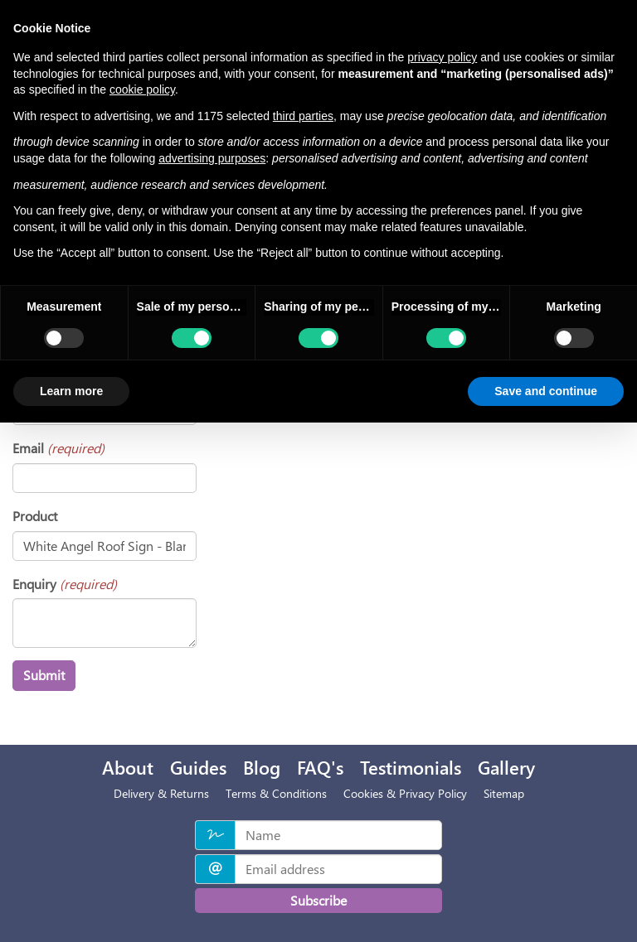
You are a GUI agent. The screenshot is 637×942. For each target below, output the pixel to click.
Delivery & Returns (161, 793)
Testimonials (410, 767)
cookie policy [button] (142, 89)
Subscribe (318, 900)
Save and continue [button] (545, 391)
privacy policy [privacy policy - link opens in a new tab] (442, 57)
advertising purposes (211, 158)
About (127, 767)
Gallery (506, 767)
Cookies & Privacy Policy (405, 793)
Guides (198, 767)
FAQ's (320, 767)
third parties (303, 116)
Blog (261, 767)
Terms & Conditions (276, 793)
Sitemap (504, 793)
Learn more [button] (71, 391)
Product (34, 515)
